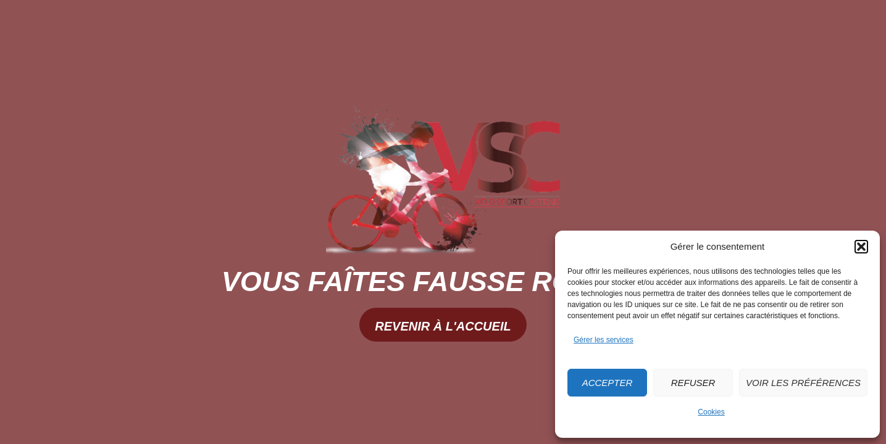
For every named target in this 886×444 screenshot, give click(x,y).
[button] (861, 246)
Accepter (607, 382)
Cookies (711, 412)
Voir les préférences (803, 382)
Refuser (693, 382)
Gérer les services (603, 339)
